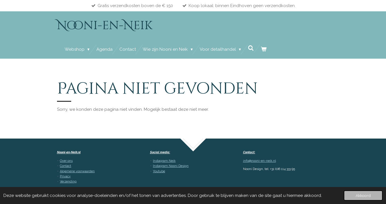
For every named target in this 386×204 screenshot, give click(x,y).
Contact (65, 166)
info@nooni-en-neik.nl (259, 161)
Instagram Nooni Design (171, 166)
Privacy (65, 176)
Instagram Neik (164, 161)
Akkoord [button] (363, 195)
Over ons (66, 161)
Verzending (68, 181)
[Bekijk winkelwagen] (263, 49)
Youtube (159, 171)
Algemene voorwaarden (77, 171)
